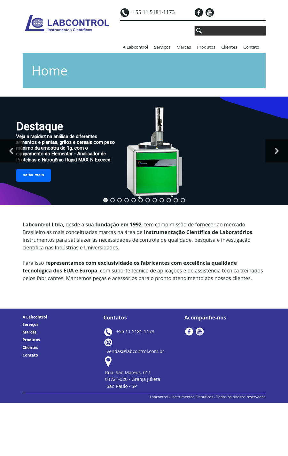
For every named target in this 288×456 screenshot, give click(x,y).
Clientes (229, 47)
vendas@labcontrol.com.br (135, 351)
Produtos (206, 47)
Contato (251, 47)
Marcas (183, 47)
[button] (105, 200)
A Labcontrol (135, 47)
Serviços (162, 47)
